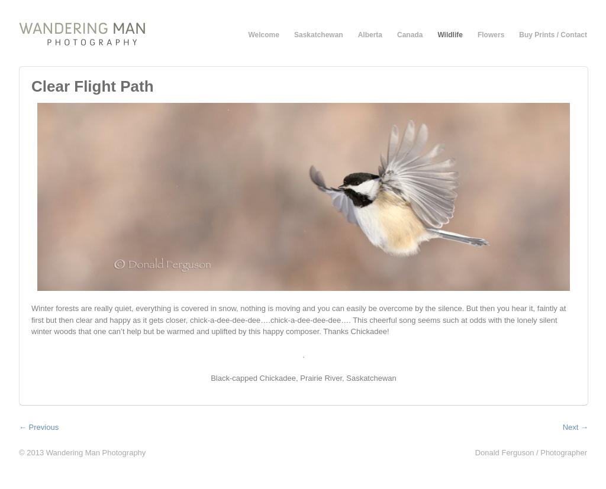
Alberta (370, 34)
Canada (410, 34)
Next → (575, 427)
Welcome (264, 34)
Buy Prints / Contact (553, 34)
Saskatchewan (318, 34)
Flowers (491, 34)
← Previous (39, 427)
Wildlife (450, 34)
